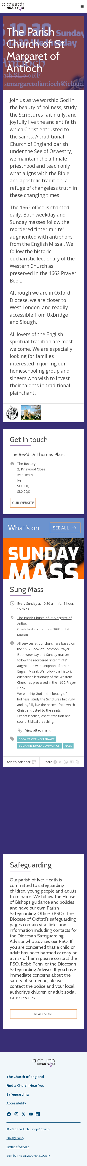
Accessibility (16, 1103)
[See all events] (65, 527)
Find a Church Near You (25, 1085)
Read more (43, 1014)
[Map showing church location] (43, 810)
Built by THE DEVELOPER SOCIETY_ (29, 1156)
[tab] (21, 762)
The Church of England (25, 1076)
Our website (23, 502)
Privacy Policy (15, 1138)
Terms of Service (17, 1147)
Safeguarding (17, 1094)
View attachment (38, 730)
